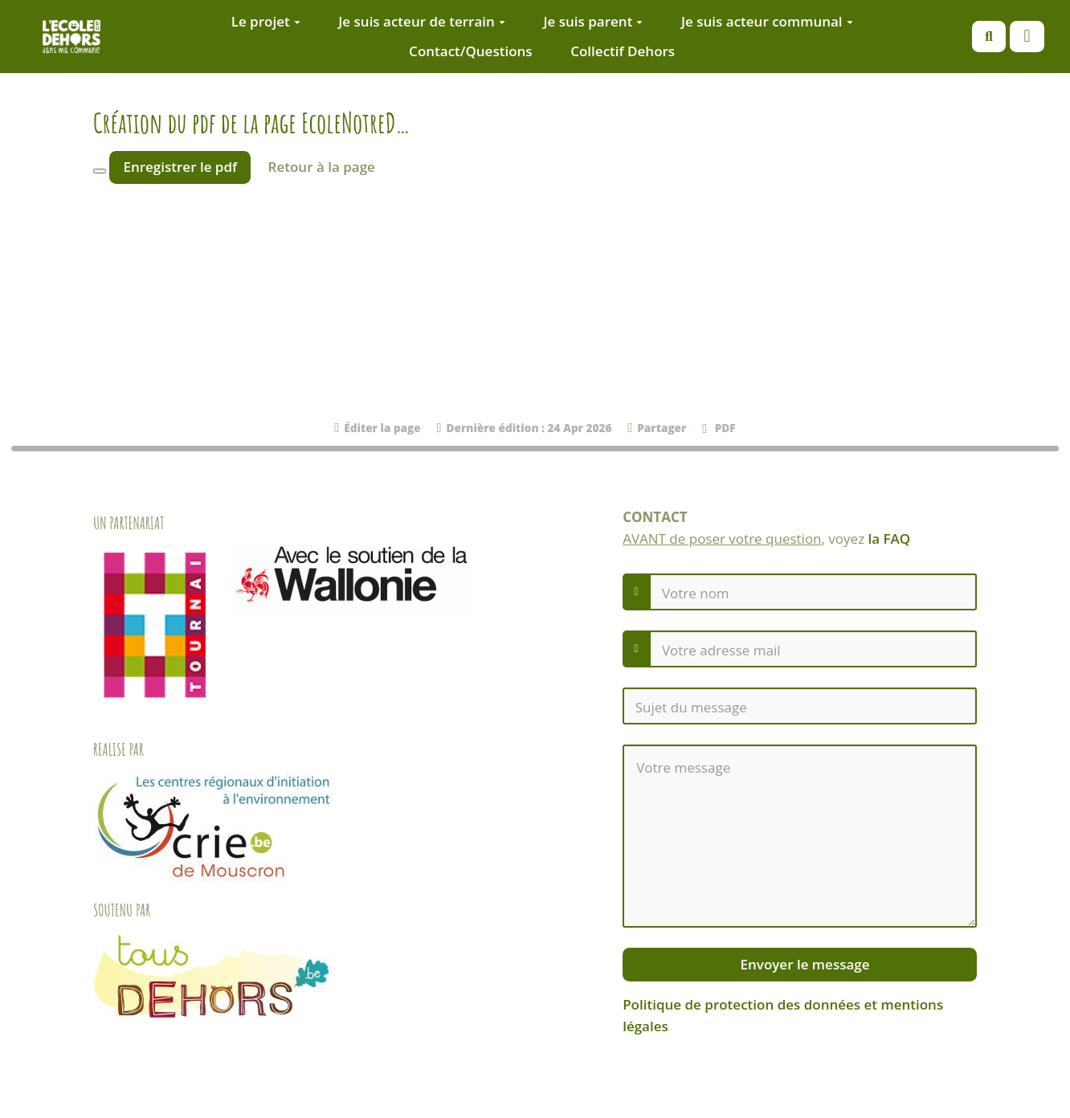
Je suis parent (593, 21)
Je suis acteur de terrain (421, 21)
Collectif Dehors (622, 51)
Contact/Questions (471, 51)
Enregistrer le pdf (180, 166)
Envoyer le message (803, 964)
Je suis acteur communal (767, 21)
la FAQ (889, 538)
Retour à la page (321, 166)
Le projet (265, 21)
